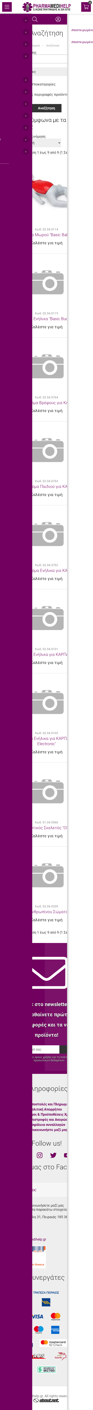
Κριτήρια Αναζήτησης (20, 53)
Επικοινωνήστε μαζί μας (48, 1130)
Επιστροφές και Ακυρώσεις (50, 1120)
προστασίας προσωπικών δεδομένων (60, 1059)
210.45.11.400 (18, 1232)
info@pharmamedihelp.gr (27, 1239)
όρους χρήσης (43, 1057)
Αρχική (36, 45)
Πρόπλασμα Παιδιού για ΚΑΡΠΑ (46, 486)
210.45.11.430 (18, 1224)
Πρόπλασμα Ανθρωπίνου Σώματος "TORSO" (46, 911)
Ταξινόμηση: (36, 136)
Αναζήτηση (52, 45)
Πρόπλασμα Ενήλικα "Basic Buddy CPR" (46, 318)
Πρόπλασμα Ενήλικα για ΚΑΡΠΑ (46, 570)
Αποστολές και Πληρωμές (49, 1104)
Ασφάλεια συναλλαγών (47, 1125)
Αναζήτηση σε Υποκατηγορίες (30, 84)
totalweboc (25, 1189)
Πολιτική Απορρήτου (45, 1109)
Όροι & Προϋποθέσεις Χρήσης (52, 1114)
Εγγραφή (74, 1049)
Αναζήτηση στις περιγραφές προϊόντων (37, 95)
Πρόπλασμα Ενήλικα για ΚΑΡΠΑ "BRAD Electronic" (46, 741)
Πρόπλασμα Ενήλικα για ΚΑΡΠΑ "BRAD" (46, 654)
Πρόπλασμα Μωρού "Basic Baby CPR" (46, 234)
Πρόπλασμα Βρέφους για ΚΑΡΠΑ (46, 402)
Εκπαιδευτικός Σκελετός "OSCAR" (47, 827)
